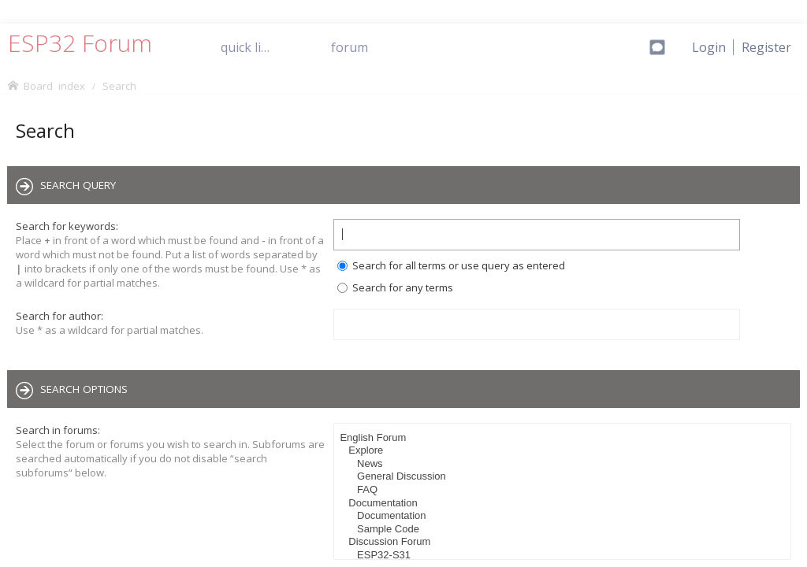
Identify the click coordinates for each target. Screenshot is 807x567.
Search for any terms (395, 287)
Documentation (564, 503)
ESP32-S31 (564, 555)
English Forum (564, 438)
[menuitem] (766, 47)
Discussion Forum (564, 542)
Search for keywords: (67, 226)
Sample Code (564, 529)
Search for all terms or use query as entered (451, 265)
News (564, 464)
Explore (564, 451)
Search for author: (59, 316)
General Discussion (564, 477)
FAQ (564, 490)
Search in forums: (58, 430)
